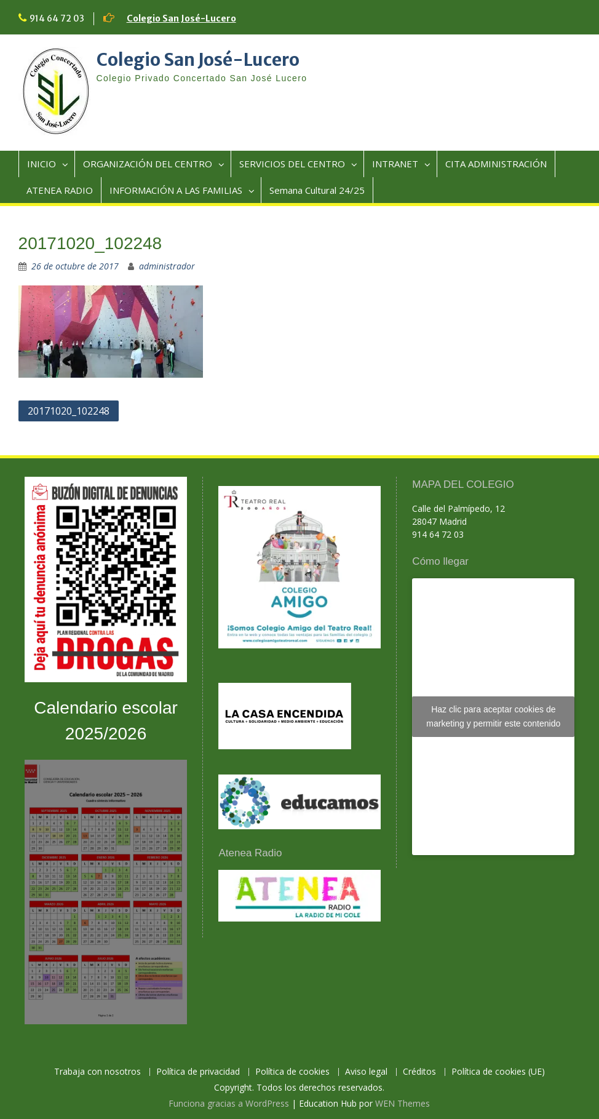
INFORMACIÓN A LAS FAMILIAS (175, 190)
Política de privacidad (198, 1072)
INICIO (41, 163)
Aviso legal (366, 1072)
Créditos (419, 1072)
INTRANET (395, 163)
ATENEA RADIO (59, 190)
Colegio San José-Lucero (181, 18)
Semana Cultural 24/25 (317, 190)
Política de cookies (292, 1072)
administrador (167, 266)
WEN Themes (402, 1103)
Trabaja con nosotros (97, 1072)
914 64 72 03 (57, 18)
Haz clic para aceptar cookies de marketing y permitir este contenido (493, 716)
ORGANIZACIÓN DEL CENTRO (147, 163)
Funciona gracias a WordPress (229, 1103)
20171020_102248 (68, 411)
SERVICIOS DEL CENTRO (292, 163)
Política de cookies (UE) (498, 1072)
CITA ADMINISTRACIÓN (496, 163)
